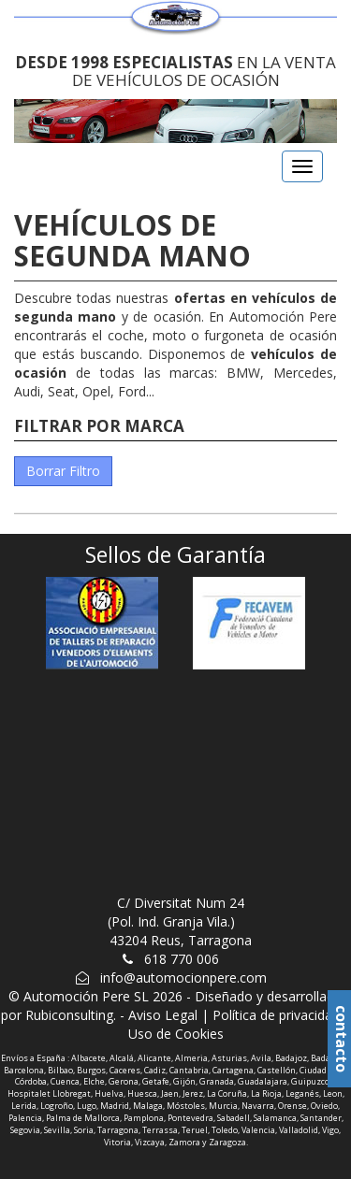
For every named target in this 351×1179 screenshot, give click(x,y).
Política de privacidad (276, 1015)
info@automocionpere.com (183, 977)
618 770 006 (181, 959)
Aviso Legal (162, 1015)
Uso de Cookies (176, 1033)
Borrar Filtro (63, 471)
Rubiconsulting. (70, 1015)
